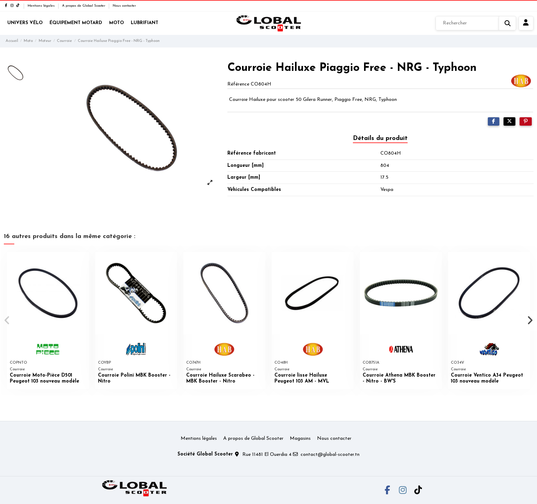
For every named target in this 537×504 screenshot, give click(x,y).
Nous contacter (124, 6)
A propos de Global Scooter (84, 6)
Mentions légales (42, 6)
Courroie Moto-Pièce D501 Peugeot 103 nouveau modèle (44, 378)
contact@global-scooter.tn (330, 454)
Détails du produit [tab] (380, 138)
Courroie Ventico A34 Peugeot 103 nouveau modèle (487, 378)
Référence (238, 84)
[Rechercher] (476, 23)
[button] (7, 320)
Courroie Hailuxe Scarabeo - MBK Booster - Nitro (220, 378)
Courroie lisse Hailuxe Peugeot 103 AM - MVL (301, 378)
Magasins (300, 438)
